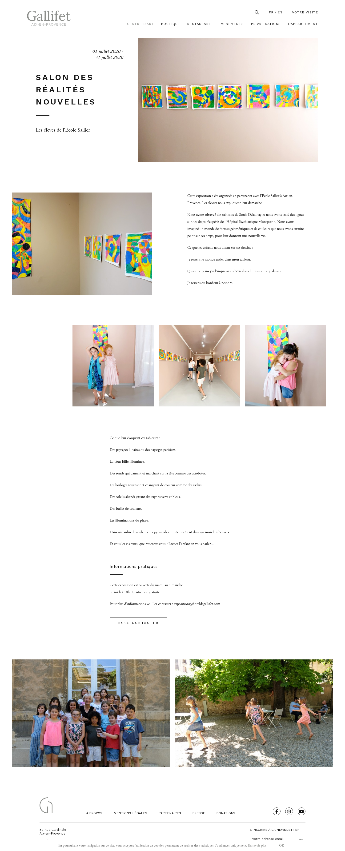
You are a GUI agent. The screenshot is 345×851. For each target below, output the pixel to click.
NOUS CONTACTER (138, 623)
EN (280, 12)
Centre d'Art (140, 24)
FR (271, 12)
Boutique (170, 24)
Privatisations (266, 24)
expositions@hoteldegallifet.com (197, 604)
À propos (94, 813)
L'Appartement (303, 24)
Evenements (231, 24)
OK (281, 845)
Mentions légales (130, 813)
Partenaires (170, 813)
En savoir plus (257, 845)
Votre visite (305, 12)
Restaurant (199, 24)
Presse (198, 813)
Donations (225, 813)
